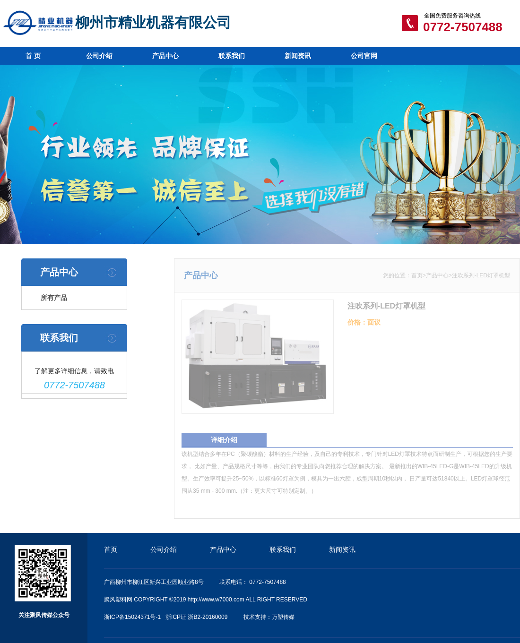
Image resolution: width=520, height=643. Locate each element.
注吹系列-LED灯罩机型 (484, 275)
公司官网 (364, 56)
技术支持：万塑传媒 (269, 617)
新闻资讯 (298, 56)
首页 (419, 275)
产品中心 (165, 56)
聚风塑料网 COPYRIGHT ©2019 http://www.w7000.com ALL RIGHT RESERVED (205, 599)
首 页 (33, 56)
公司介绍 (99, 56)
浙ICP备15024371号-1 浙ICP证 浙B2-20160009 (165, 617)
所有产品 (53, 297)
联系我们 (231, 56)
